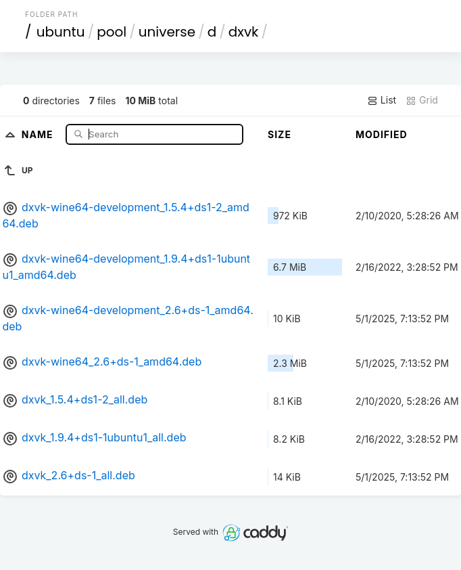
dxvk (243, 31)
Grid (422, 100)
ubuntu (61, 31)
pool (111, 31)
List (381, 100)
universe (167, 31)
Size (279, 134)
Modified (382, 134)
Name (39, 133)
